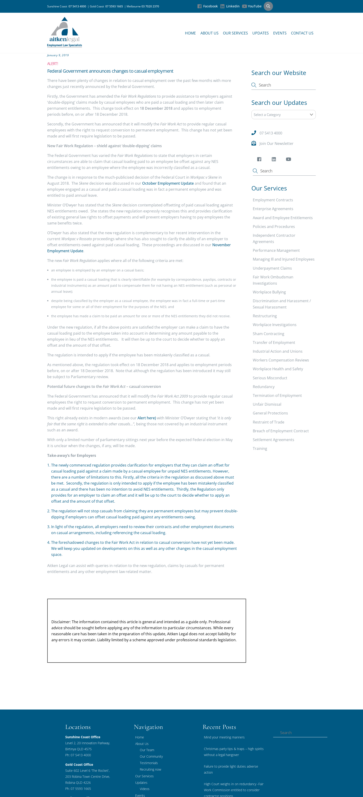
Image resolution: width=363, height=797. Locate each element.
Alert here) (147, 417)
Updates (260, 33)
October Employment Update (168, 183)
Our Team (147, 750)
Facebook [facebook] (207, 6)
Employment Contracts (273, 199)
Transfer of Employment (274, 342)
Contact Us (302, 33)
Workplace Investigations (275, 324)
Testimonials (149, 763)
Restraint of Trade (268, 422)
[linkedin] (275, 160)
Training (260, 448)
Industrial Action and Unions (278, 351)
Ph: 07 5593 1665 (78, 788)
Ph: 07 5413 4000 (78, 755)
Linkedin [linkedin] (230, 6)
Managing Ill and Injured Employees (284, 259)
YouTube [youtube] (252, 6)
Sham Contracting (268, 333)
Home (190, 33)
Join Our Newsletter (277, 143)
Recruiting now (150, 769)
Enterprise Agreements (273, 209)
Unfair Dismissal (267, 404)
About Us (209, 33)
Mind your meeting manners (224, 737)
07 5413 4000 (78, 6)
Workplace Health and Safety (278, 369)
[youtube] (289, 160)
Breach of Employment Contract (281, 430)
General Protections (270, 413)
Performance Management (276, 250)
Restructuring (265, 315)
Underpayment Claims (272, 268)
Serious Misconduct (270, 377)
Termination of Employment (277, 395)
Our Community (151, 756)
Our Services (235, 33)
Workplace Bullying (269, 292)
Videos (145, 789)
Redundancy (264, 386)
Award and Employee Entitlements (283, 217)
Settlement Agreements (273, 439)
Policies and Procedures (274, 226)
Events (280, 33)
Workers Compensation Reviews (281, 360)
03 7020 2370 (150, 6)
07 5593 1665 (114, 6)
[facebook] (260, 160)
